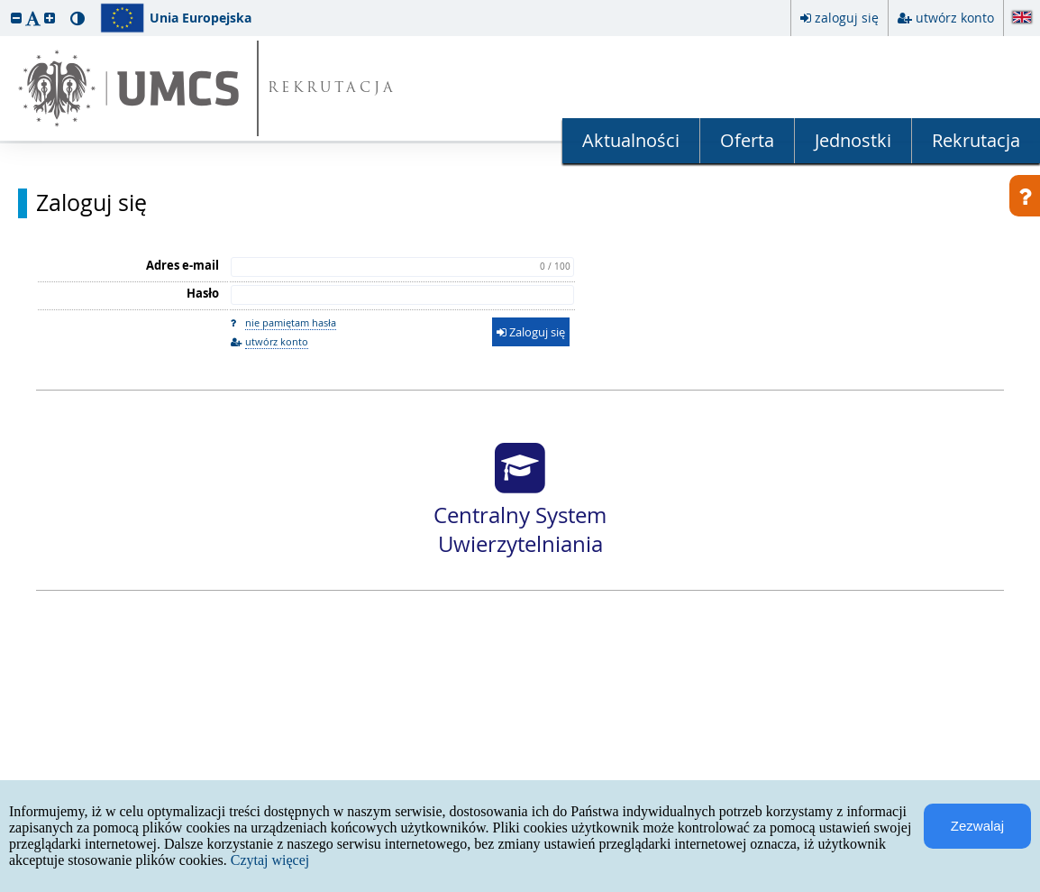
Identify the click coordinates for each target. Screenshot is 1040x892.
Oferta (747, 140)
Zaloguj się (91, 203)
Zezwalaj (977, 825)
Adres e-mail (182, 265)
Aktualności (631, 140)
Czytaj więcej (270, 860)
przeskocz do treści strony (4, 4)
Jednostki (853, 140)
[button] (16, 17)
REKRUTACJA (332, 89)
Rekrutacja (976, 140)
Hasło (203, 293)
